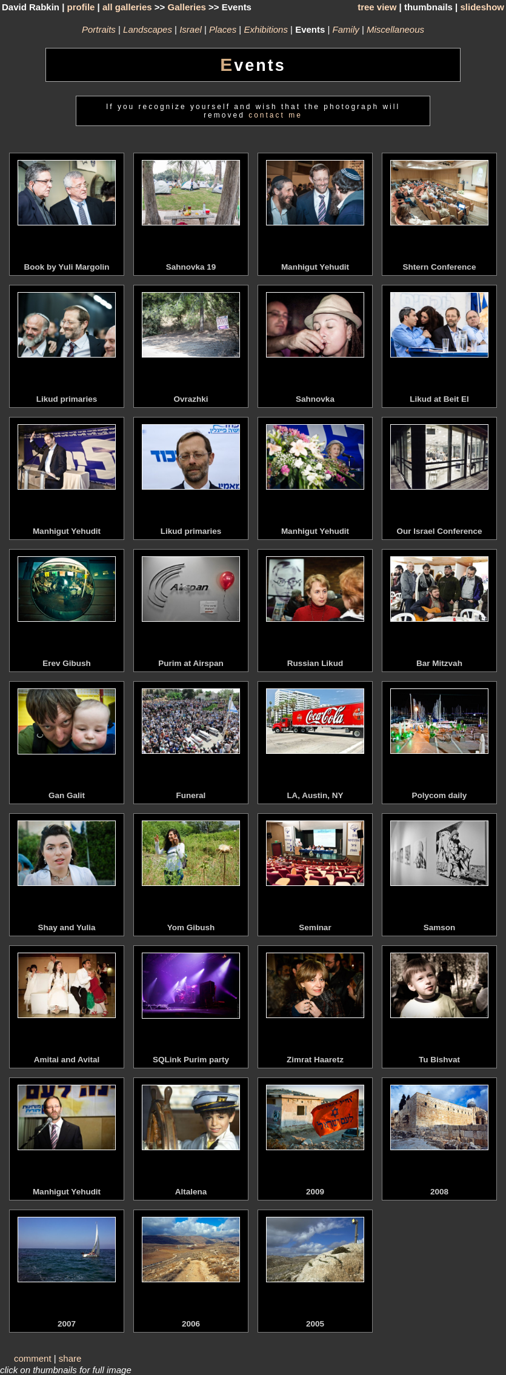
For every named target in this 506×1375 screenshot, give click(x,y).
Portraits (99, 29)
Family (346, 29)
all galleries (127, 7)
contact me (275, 115)
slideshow (482, 7)
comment (33, 1358)
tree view (377, 7)
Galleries (187, 7)
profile (81, 7)
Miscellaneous (395, 29)
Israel (190, 29)
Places (222, 29)
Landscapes (147, 29)
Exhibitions (266, 29)
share (70, 1358)
